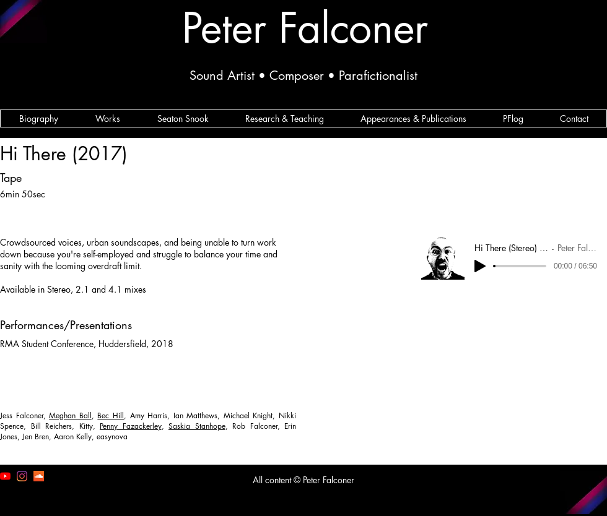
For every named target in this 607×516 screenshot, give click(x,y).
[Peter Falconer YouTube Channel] (5, 476)
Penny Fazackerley (131, 426)
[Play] (480, 266)
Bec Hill (110, 415)
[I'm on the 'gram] (22, 476)
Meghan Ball (70, 415)
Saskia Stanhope (196, 426)
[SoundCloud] (38, 476)
